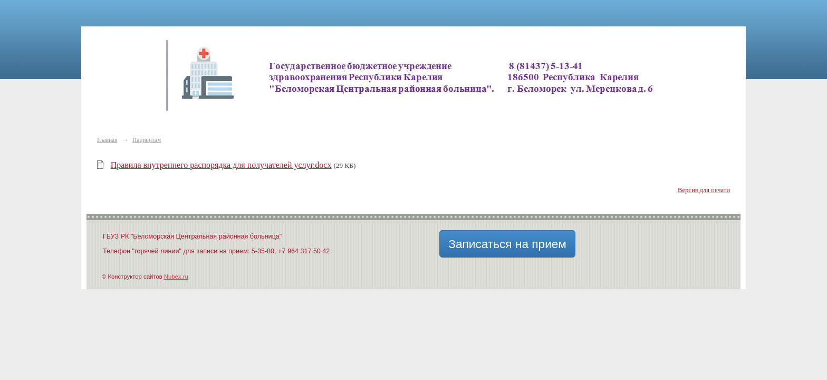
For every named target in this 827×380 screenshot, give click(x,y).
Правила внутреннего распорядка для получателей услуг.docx (221, 164)
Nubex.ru (176, 276)
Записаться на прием (507, 244)
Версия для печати (704, 190)
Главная (107, 140)
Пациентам (146, 140)
